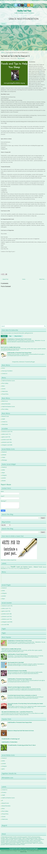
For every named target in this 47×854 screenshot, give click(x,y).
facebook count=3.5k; (7, 431)
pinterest (4, 454)
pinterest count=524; (7, 442)
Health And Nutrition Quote (8, 380)
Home (3, 2)
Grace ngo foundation (7, 370)
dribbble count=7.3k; (7, 619)
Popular (4, 336)
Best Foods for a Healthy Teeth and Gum (10, 347)
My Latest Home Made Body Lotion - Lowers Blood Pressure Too (17, 711)
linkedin (4, 480)
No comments (21, 58)
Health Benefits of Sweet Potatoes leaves (18, 654)
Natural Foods (5, 416)
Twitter (3, 457)
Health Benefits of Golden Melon (9, 742)
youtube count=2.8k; (7, 439)
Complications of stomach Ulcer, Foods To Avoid (19, 339)
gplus (3, 769)
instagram (4, 475)
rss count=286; (5, 624)
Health (3, 419)
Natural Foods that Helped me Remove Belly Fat (19, 687)
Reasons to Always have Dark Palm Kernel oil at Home (21, 730)
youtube (4, 478)
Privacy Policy (5, 394)
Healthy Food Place (24, 10)
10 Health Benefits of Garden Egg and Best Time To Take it (22, 745)
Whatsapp (4, 460)
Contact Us (4, 373)
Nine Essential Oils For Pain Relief (16, 662)
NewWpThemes (9, 850)
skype (3, 472)
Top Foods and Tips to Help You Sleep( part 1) (15, 56)
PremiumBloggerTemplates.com (34, 850)
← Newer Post (4, 279)
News (3, 386)
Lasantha (24, 850)
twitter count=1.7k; (6, 434)
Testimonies (5, 391)
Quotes (3, 388)
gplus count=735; (6, 437)
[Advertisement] (23, 38)
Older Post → (42, 279)
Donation (8, 567)
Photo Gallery (5, 383)
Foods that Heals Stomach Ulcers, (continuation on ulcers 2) (22, 695)
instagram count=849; (7, 445)
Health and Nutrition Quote (24, 567)
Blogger (33, 361)
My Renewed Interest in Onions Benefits (17, 670)
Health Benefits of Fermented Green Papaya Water (19, 352)
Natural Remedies (6, 403)
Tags (10, 336)
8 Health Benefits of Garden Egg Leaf (11, 739)
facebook (4, 452)
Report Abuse (6, 485)
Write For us (5, 401)
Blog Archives (18, 336)
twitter (3, 470)
